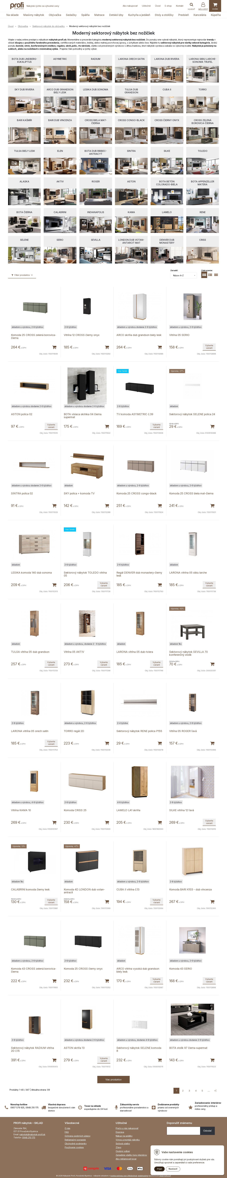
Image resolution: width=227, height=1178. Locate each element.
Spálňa (85, 14)
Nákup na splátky (124, 1136)
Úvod (157, 6)
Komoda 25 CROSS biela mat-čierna (191, 493)
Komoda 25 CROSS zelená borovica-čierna (33, 336)
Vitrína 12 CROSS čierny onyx (81, 335)
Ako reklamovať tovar (126, 1159)
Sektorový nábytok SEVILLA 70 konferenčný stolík (188, 653)
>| (215, 1090)
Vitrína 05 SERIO (179, 335)
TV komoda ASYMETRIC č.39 (134, 414)
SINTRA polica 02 (22, 493)
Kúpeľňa (216, 14)
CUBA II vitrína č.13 (127, 889)
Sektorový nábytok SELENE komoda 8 (138, 1049)
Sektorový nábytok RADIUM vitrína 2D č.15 (32, 1049)
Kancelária (199, 14)
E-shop (168, 6)
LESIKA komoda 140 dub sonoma (31, 572)
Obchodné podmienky (76, 1143)
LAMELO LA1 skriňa (128, 810)
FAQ (67, 1132)
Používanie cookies (74, 1147)
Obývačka (55, 14)
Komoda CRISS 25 (75, 810)
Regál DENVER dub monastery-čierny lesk (139, 574)
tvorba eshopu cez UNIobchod (123, 1176)
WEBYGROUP (165, 1176)
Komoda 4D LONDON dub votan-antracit (84, 891)
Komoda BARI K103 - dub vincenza (190, 889)
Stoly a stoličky (164, 14)
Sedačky (71, 14)
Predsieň (183, 14)
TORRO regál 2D (74, 731)
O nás (67, 1128)
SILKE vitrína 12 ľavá (181, 810)
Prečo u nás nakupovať (127, 1128)
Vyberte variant (209, 346)
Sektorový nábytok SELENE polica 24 (192, 414)
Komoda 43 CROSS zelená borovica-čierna (33, 970)
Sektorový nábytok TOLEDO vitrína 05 (85, 574)
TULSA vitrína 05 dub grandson (30, 651)
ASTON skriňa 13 (74, 1047)
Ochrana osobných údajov (77, 1136)
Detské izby (116, 14)
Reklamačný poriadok (75, 1139)
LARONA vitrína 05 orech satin (29, 731)
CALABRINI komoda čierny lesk (30, 889)
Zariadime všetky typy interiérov (131, 1155)
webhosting (143, 1176)
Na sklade (12, 14)
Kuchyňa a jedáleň (139, 14)
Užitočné (146, 6)
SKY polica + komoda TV (79, 493)
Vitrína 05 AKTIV (74, 651)
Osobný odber (123, 1151)
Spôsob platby (123, 1143)
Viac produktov (113, 1079)
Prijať (159, 1169)
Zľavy (118, 1147)
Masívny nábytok (33, 14)
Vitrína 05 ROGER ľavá (183, 731)
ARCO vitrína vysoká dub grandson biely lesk (137, 970)
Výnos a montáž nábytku (128, 1139)
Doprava (120, 1132)
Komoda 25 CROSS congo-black (136, 493)
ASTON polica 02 (21, 414)
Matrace (99, 14)
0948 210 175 (28, 1137)
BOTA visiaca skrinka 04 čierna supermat (82, 416)
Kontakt (179, 6)
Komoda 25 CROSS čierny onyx (83, 968)
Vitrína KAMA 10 (21, 810)
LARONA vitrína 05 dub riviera (134, 651)
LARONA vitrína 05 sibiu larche (188, 572)
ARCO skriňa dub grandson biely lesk (138, 335)
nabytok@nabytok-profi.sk (32, 1134)
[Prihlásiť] (203, 6)
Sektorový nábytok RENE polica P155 (139, 731)
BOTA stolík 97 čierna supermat (188, 1047)
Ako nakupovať (130, 6)
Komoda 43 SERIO (180, 968)
